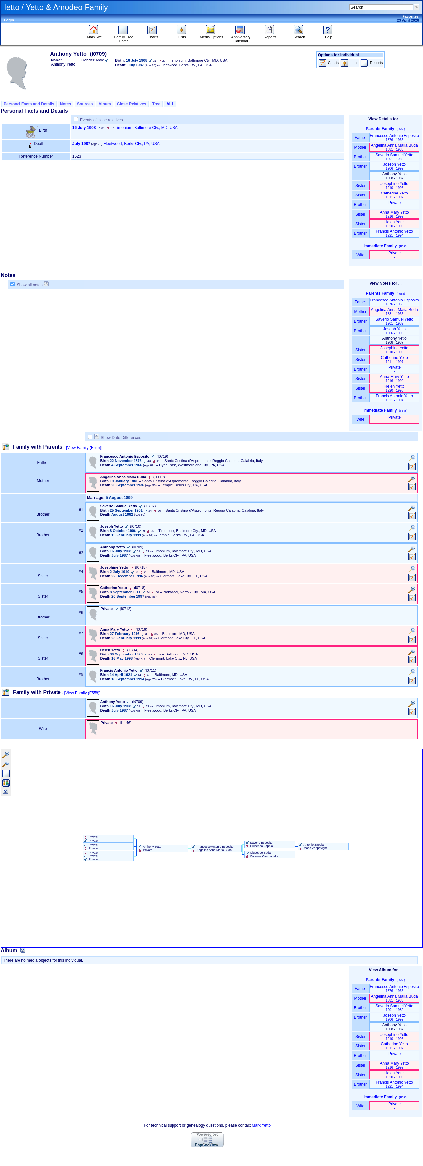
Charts (153, 35)
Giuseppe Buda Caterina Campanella (261, 854)
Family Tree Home (123, 37)
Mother (360, 147)
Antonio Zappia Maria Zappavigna (313, 846)
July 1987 (81, 143)
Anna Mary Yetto (394, 214)
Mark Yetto (261, 1125)
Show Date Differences (117, 437)
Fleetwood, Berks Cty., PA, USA (131, 143)
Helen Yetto (394, 224)
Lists (182, 35)
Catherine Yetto (394, 195)
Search (299, 35)
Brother (360, 157)
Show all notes (30, 285)
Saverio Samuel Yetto (394, 157)
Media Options (211, 35)
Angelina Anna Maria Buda (394, 147)
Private (394, 204)
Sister (360, 185)
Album (104, 104)
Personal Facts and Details (29, 104)
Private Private (90, 838)
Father (360, 137)
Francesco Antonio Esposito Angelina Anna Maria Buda (212, 848)
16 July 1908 (84, 127)
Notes (65, 104)
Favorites (411, 16)
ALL (170, 104)
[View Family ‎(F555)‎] (84, 447)
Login (9, 20)
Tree (156, 104)
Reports (270, 35)
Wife (360, 255)
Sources (85, 104)
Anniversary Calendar (240, 37)
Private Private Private (90, 856)
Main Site (94, 35)
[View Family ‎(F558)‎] (82, 693)
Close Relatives (131, 104)
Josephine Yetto (394, 185)
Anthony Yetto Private (149, 848)
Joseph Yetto (394, 166)
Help (329, 35)
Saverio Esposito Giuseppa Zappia (259, 844)
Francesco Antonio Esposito (394, 137)
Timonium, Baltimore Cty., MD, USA (146, 127)
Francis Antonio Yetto (394, 233)
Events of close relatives (101, 120)
